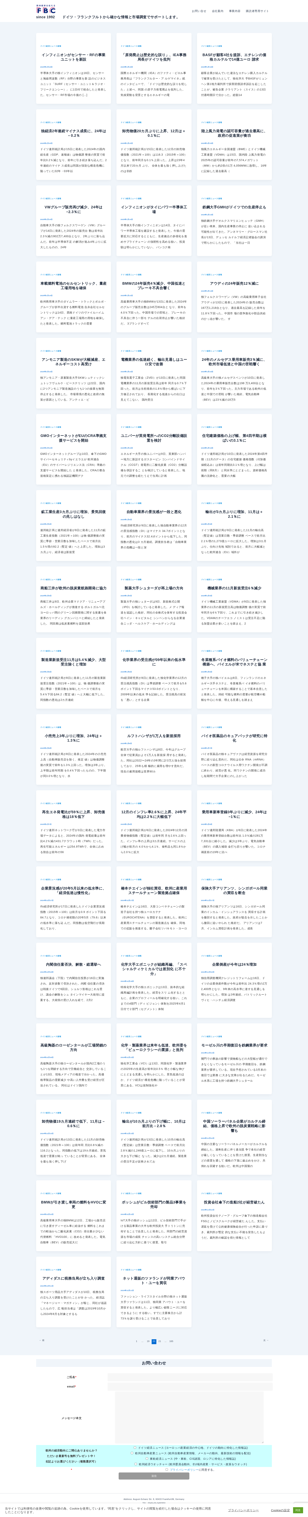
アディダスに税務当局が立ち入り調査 (73, 1278)
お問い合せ (199, 11)
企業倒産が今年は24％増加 (234, 964)
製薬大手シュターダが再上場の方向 (154, 588)
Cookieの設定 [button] (280, 1510)
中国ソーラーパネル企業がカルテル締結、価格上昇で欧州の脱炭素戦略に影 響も (234, 1126)
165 (171, 1341)
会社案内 (218, 11)
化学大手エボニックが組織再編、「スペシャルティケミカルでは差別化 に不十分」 (154, 969)
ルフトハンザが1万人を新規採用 (154, 736)
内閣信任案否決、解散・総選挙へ (73, 964)
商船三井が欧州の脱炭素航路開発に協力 (73, 588)
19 (148, 1341)
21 (160, 1341)
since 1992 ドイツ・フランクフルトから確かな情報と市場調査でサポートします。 (108, 17)
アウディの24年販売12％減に (234, 283)
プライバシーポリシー (184, 1469)
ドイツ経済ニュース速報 (50, 46)
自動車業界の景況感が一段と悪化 (154, 512)
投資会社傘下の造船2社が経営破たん (234, 1202)
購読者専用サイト (257, 11)
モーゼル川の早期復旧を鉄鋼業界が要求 (234, 1045)
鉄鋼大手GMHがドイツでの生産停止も (234, 207)
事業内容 (235, 11)
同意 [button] (298, 1510)
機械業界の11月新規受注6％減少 (234, 588)
